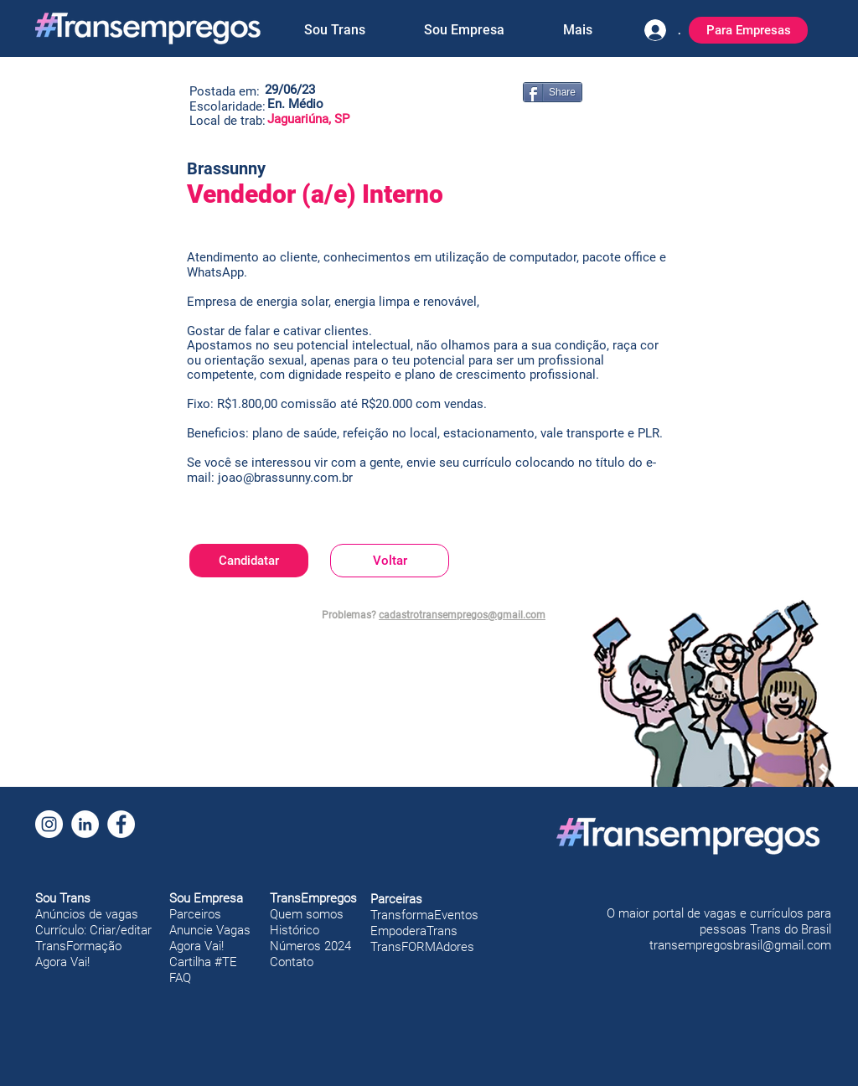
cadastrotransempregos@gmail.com (462, 615)
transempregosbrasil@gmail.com (740, 945)
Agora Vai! (62, 962)
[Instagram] (49, 824)
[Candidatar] (248, 560)
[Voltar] (389, 560)
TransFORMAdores (422, 946)
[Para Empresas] (748, 30)
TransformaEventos (424, 915)
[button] (334, 30)
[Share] (552, 92)
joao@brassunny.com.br (285, 477)
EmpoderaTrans (413, 931)
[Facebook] (121, 824)
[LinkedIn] (85, 824)
